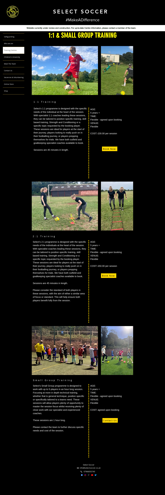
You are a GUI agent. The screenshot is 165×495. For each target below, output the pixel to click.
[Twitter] (95, 475)
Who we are (8, 43)
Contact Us (8, 70)
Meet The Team (10, 64)
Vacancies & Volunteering (13, 77)
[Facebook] (82, 475)
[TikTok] (89, 475)
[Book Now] (109, 149)
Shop (6, 91)
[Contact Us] (110, 420)
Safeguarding (9, 37)
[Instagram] (85, 475)
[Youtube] (92, 475)
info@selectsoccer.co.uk (90, 468)
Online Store (9, 84)
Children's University (12, 57)
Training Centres (10, 50)
